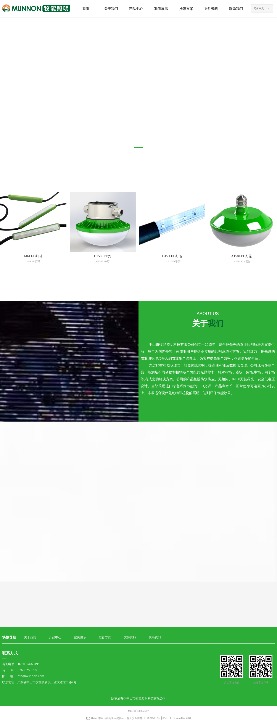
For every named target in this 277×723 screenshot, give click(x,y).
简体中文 (259, 8)
